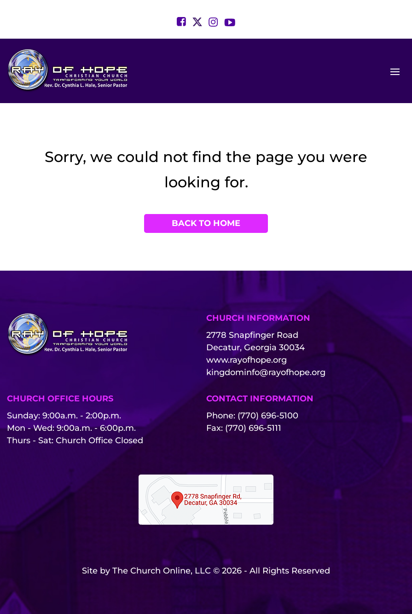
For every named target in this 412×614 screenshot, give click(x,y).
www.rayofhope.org (246, 360)
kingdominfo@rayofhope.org (265, 372)
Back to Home (206, 223)
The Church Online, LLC (161, 571)
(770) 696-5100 (268, 416)
